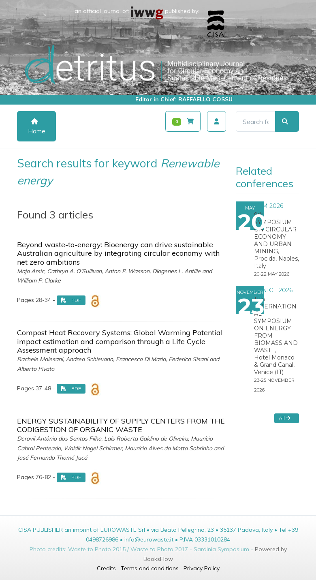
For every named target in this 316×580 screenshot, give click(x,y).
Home (36, 126)
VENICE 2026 (273, 290)
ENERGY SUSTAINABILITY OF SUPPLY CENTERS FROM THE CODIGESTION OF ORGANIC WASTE (121, 425)
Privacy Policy (202, 568)
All (284, 418)
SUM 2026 (268, 206)
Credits (106, 568)
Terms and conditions (150, 568)
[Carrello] (183, 121)
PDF (71, 300)
